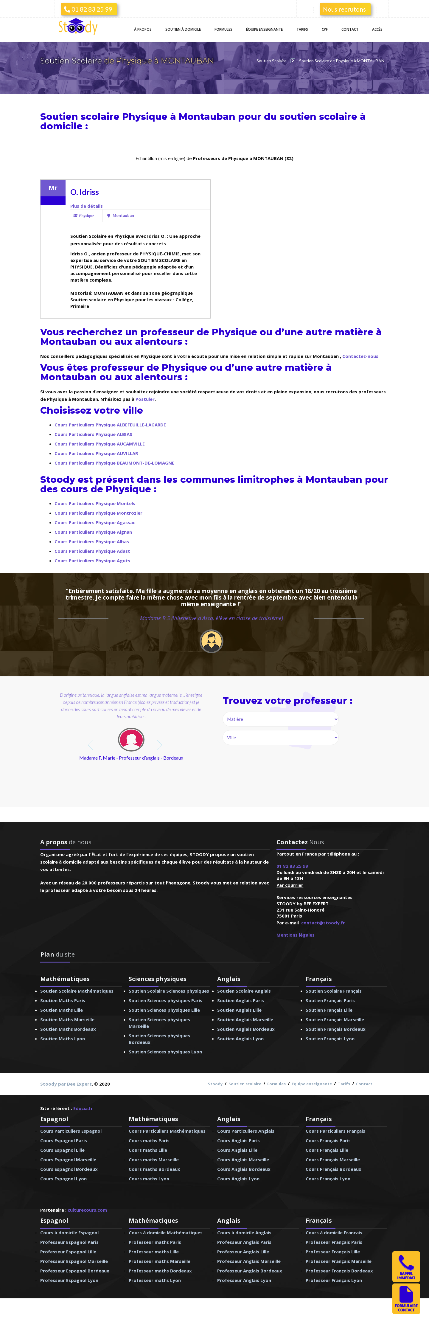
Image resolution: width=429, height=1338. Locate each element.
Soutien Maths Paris (62, 1000)
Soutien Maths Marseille (67, 1019)
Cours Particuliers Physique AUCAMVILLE (100, 444)
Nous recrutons (344, 9)
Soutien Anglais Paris (240, 1000)
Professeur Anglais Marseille (249, 1261)
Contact (349, 29)
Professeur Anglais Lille (243, 1252)
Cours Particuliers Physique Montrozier (98, 513)
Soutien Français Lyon (330, 1038)
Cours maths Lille (148, 1150)
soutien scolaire (318, 116)
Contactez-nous (360, 356)
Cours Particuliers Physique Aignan (93, 532)
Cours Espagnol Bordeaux (69, 1169)
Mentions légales (295, 935)
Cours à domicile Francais (334, 1232)
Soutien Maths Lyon (62, 1038)
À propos (143, 29)
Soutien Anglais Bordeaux (246, 1029)
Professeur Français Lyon (334, 1280)
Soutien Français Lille (329, 1010)
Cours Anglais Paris (238, 1140)
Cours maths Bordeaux (154, 1169)
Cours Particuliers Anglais (245, 1131)
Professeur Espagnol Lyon (69, 1280)
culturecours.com (87, 1210)
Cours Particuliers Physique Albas (92, 541)
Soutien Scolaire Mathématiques (77, 991)
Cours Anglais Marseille (243, 1159)
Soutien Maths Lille (61, 1010)
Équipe (264, 29)
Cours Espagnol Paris (63, 1140)
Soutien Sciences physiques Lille (164, 1010)
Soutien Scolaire (72, 61)
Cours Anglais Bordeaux (244, 1169)
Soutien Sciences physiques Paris (165, 1000)
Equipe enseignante (312, 1083)
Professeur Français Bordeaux (339, 1271)
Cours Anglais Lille (237, 1150)
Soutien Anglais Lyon (240, 1038)
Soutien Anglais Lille (239, 1010)
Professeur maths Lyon (155, 1280)
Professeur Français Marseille (339, 1261)
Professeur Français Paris (334, 1242)
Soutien (183, 29)
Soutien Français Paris (330, 1000)
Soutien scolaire (245, 1083)
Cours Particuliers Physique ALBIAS (93, 434)
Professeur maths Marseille (159, 1261)
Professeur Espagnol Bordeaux (74, 1271)
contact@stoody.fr (323, 923)
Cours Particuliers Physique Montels (95, 503)
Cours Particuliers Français (335, 1131)
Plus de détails (86, 206)
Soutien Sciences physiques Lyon (165, 1052)
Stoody (215, 1083)
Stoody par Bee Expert (66, 1084)
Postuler (145, 399)
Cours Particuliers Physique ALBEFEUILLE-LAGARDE (110, 425)
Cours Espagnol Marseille (68, 1159)
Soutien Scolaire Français (334, 991)
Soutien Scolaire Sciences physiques (169, 991)
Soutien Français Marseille (335, 1019)
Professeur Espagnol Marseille (74, 1261)
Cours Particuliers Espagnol (71, 1131)
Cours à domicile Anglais (244, 1232)
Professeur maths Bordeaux (160, 1271)
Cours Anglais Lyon (238, 1179)
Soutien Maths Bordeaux (68, 1029)
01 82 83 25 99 (88, 9)
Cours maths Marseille (154, 1159)
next (160, 745)
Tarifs (302, 29)
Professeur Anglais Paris (244, 1242)
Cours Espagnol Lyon (63, 1179)
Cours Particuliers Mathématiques (167, 1131)
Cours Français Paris (328, 1140)
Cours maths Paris (149, 1140)
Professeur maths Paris (155, 1242)
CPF (325, 29)
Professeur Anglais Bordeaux (249, 1271)
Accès (377, 29)
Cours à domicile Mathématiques (166, 1232)
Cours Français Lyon (328, 1179)
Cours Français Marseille (333, 1159)
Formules (223, 29)
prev (91, 745)
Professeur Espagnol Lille (68, 1252)
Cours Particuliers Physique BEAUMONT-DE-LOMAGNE (114, 463)
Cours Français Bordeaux (333, 1169)
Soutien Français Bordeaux (336, 1029)
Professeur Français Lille (333, 1252)
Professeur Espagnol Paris (69, 1242)
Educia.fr (83, 1108)
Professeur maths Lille (154, 1252)
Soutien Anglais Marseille (245, 1019)
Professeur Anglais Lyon (244, 1280)
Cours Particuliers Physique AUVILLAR (96, 453)
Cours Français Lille (327, 1150)
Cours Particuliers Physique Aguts (92, 561)
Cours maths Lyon (149, 1179)
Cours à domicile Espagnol (69, 1232)
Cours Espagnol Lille (62, 1150)
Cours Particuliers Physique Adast (92, 551)
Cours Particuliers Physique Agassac (95, 522)
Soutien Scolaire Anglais (244, 991)
